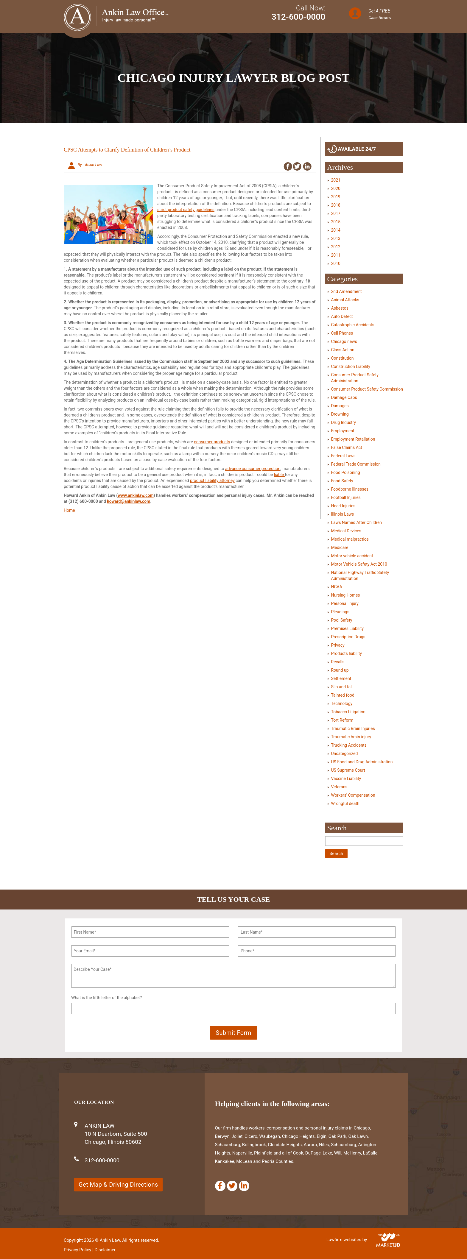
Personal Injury (345, 603)
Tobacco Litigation (348, 711)
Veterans (339, 786)
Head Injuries (343, 505)
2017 (335, 213)
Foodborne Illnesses (350, 489)
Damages (340, 405)
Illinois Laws (342, 514)
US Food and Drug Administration (362, 761)
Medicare (339, 547)
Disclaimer (105, 1249)
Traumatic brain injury (351, 736)
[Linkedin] (244, 1186)
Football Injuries (346, 497)
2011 (335, 255)
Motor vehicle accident (352, 555)
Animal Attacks (345, 299)
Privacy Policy (77, 1249)
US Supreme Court (348, 770)
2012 (335, 246)
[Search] (364, 841)
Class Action (342, 349)
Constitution (342, 358)
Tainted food (342, 695)
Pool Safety (341, 620)
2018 (335, 205)
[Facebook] (220, 1186)
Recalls (338, 661)
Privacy (338, 645)
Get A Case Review (379, 14)
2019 (335, 196)
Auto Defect (342, 316)
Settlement (341, 678)
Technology (342, 703)
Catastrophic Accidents (352, 324)
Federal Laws (343, 455)
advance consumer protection (252, 468)
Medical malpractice (350, 539)
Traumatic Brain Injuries (353, 728)
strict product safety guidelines (185, 209)
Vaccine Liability (346, 778)
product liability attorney (212, 480)
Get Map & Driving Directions (118, 1184)
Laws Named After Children (356, 522)
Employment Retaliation (353, 439)
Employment (342, 430)
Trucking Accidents (349, 745)
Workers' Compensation (353, 795)
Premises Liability (347, 628)
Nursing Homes (345, 595)
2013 (335, 238)
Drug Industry (343, 422)
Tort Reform (342, 720)
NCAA (336, 586)
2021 (335, 180)
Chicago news (344, 341)
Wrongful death (345, 803)
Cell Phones (342, 333)
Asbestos (340, 308)
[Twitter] (232, 1186)
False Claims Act (346, 447)
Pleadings (340, 611)
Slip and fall (342, 686)
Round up (340, 670)
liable (279, 474)
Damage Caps (344, 397)
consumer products (212, 441)
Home (69, 510)
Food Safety (342, 480)
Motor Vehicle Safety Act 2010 (359, 564)
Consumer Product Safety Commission (367, 389)
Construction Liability (350, 366)
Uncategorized (344, 753)
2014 (335, 230)
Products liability (346, 653)
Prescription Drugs (348, 636)
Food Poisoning (345, 472)
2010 (335, 263)
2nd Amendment (346, 291)
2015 (335, 221)
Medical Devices (346, 530)
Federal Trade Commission (356, 464)
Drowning (340, 414)
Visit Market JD (389, 1235)
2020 (335, 188)
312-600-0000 (299, 17)
